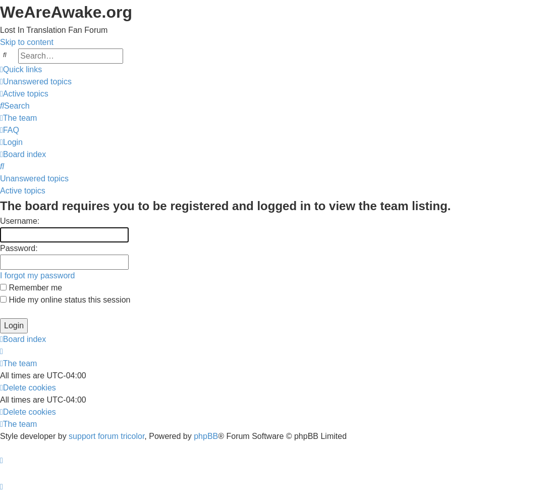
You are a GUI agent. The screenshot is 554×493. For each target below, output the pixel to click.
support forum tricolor (106, 436)
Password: (19, 248)
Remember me (31, 287)
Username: (19, 221)
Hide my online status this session (65, 299)
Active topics (22, 190)
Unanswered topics (34, 178)
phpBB (206, 436)
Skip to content (26, 42)
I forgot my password (37, 275)
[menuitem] (36, 81)
